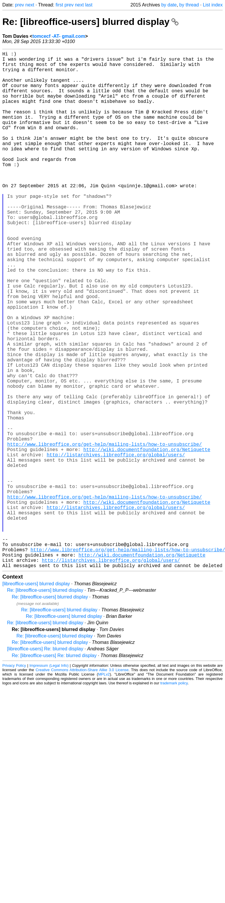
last (89, 4)
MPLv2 (104, 789)
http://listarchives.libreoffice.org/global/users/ (116, 545)
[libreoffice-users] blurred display (36, 698)
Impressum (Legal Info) (48, 780)
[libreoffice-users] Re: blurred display (45, 763)
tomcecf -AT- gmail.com (58, 36)
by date (169, 4)
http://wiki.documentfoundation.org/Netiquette (146, 538)
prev (19, 4)
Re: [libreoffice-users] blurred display (90, 21)
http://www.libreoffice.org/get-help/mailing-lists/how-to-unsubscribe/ (104, 532)
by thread (189, 4)
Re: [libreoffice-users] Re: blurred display (54, 770)
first (59, 4)
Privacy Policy (14, 780)
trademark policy (174, 798)
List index (213, 4)
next (29, 4)
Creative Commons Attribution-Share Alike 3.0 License (82, 785)
